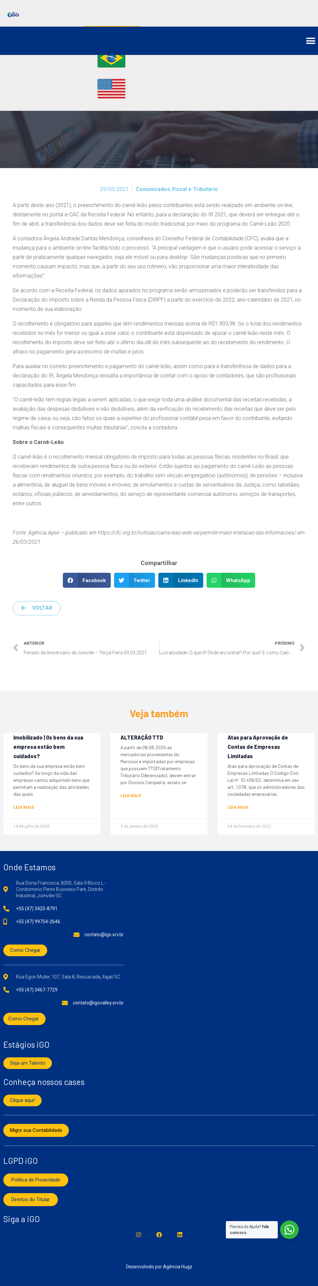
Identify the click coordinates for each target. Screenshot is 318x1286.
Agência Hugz (177, 1266)
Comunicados (153, 189)
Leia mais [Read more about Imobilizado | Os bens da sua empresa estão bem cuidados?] (23, 807)
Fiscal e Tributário (195, 189)
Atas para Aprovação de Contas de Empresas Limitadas (258, 746)
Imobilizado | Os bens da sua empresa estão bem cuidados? (48, 746)
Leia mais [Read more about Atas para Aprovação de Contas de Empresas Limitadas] (238, 807)
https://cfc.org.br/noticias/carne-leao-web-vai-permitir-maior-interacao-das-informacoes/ (197, 533)
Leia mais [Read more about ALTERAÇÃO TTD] (130, 795)
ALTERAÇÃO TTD (141, 737)
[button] (310, 40)
